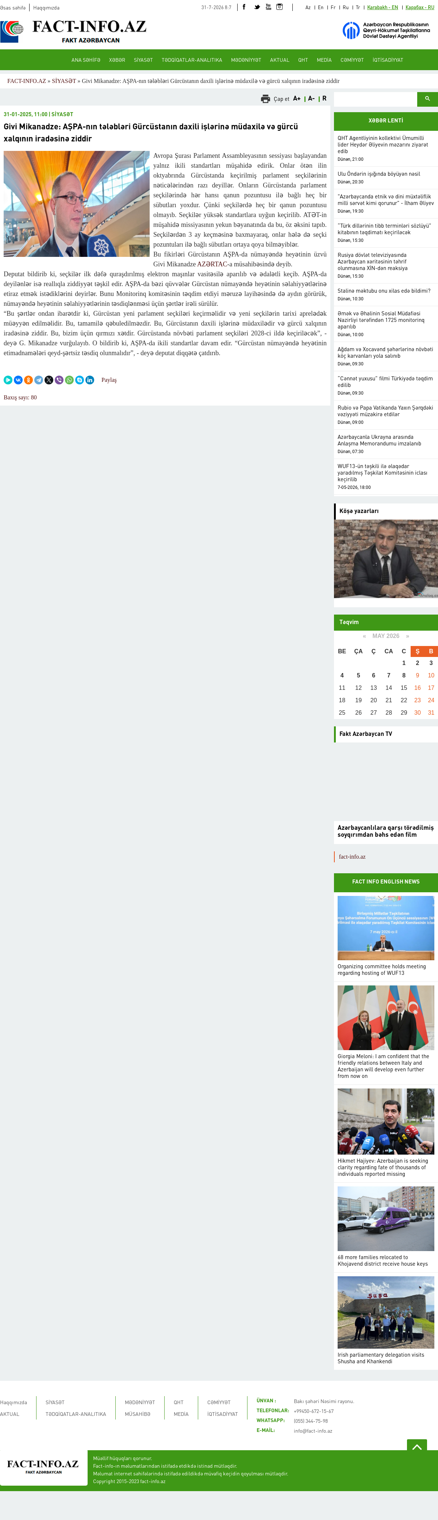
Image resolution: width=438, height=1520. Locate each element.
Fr (333, 7)
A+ (297, 98)
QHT (303, 59)
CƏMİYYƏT (352, 59)
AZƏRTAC (212, 264)
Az (308, 7)
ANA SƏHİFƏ (86, 59)
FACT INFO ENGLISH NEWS (386, 882)
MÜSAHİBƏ (137, 1413)
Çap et (281, 98)
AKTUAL (279, 59)
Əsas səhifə (13, 7)
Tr (358, 7)
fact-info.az (352, 857)
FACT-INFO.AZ (26, 81)
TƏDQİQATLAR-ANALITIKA (192, 59)
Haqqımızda (46, 7)
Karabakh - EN (382, 7)
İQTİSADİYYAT (388, 59)
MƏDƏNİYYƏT (246, 59)
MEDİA (324, 59)
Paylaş (109, 380)
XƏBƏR (117, 59)
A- (311, 98)
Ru (346, 7)
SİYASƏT (143, 59)
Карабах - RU (420, 7)
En (320, 7)
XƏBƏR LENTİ (386, 121)
